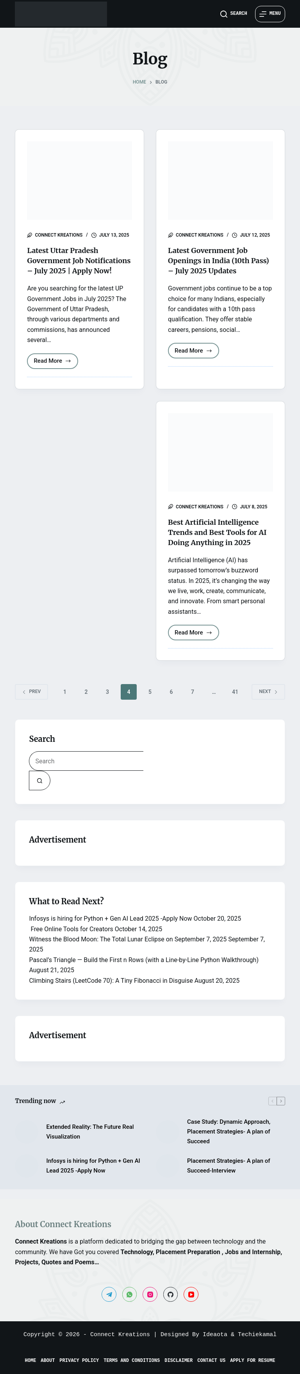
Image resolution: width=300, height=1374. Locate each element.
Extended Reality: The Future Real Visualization (90, 1141)
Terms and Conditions (132, 1361)
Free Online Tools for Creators (71, 939)
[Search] (233, 14)
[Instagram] (150, 1294)
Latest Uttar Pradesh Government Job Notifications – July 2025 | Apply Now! (77, 265)
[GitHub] (170, 1294)
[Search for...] (86, 771)
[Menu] (270, 14)
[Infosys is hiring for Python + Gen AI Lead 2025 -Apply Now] (26, 1176)
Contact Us (211, 1361)
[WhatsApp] (129, 1294)
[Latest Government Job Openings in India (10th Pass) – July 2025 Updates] (220, 180)
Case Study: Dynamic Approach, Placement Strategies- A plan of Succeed (228, 1141)
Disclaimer (178, 1361)
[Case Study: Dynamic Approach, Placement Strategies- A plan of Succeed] (167, 1142)
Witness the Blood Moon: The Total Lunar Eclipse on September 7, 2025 (128, 949)
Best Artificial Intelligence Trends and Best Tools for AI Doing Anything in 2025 (219, 542)
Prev (31, 701)
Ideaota (215, 1334)
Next (268, 701)
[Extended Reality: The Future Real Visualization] (26, 1142)
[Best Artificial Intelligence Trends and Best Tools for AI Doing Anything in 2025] (220, 462)
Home (30, 1361)
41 (235, 702)
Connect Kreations (120, 1334)
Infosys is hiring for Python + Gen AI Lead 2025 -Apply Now (110, 928)
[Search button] (39, 790)
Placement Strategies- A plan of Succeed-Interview (228, 1175)
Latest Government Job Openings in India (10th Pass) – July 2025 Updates (217, 260)
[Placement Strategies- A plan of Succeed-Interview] (167, 1176)
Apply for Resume (252, 1361)
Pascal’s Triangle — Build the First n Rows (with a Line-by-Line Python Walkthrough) (144, 970)
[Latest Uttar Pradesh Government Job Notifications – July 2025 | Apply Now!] (79, 180)
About (48, 1361)
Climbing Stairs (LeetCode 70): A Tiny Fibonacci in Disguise (111, 990)
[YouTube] (191, 1294)
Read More (56, 373)
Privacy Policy (79, 1361)
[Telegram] (109, 1294)
